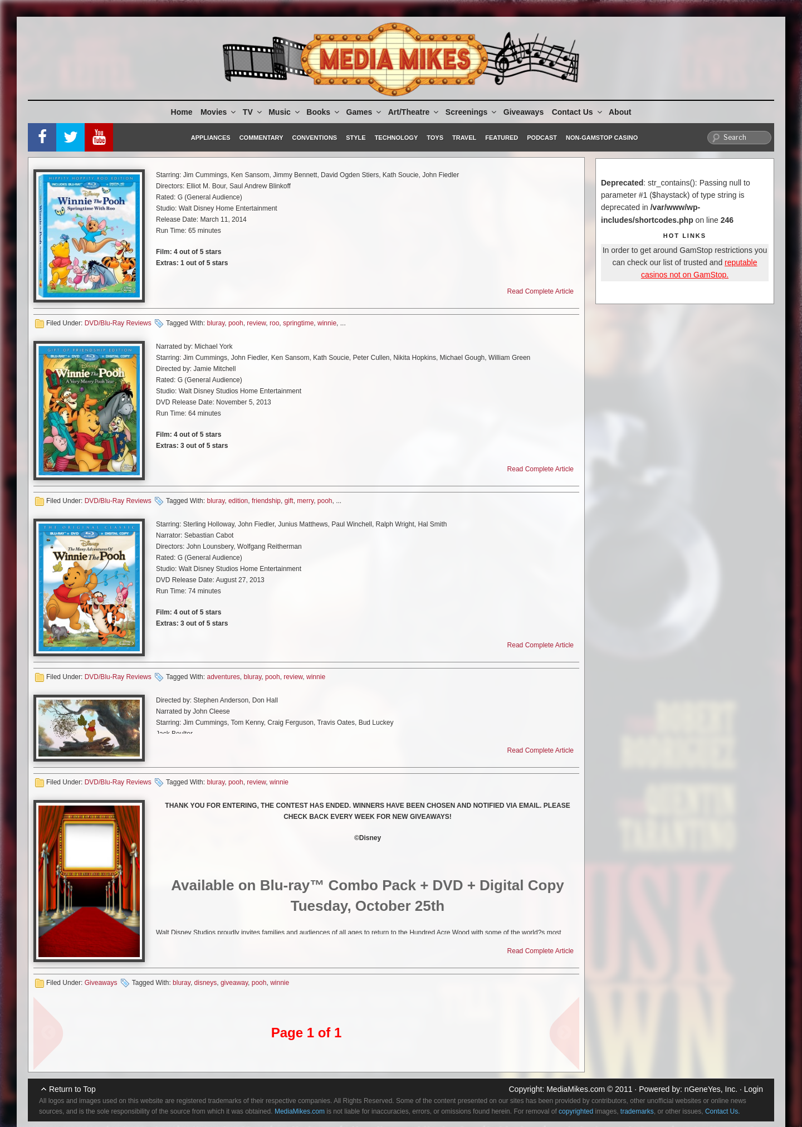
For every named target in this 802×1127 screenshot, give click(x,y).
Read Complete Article (540, 291)
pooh (235, 323)
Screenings (472, 112)
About (620, 112)
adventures (223, 677)
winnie (326, 323)
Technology (396, 137)
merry (305, 501)
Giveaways (523, 112)
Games (364, 112)
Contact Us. (722, 1111)
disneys (205, 983)
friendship (266, 501)
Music (284, 112)
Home (182, 112)
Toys (435, 137)
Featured (501, 137)
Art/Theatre (414, 112)
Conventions (314, 137)
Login (753, 1089)
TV (253, 112)
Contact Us (578, 112)
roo (274, 323)
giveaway (234, 983)
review (256, 323)
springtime (298, 323)
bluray (215, 323)
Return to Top (72, 1089)
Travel (464, 137)
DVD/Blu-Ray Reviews (118, 323)
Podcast (542, 137)
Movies (218, 112)
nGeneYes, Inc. (710, 1089)
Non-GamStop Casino (602, 137)
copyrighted (576, 1111)
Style (355, 137)
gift (289, 501)
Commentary (261, 137)
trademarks (637, 1111)
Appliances (211, 137)
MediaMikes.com (575, 1089)
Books (323, 112)
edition (238, 501)
